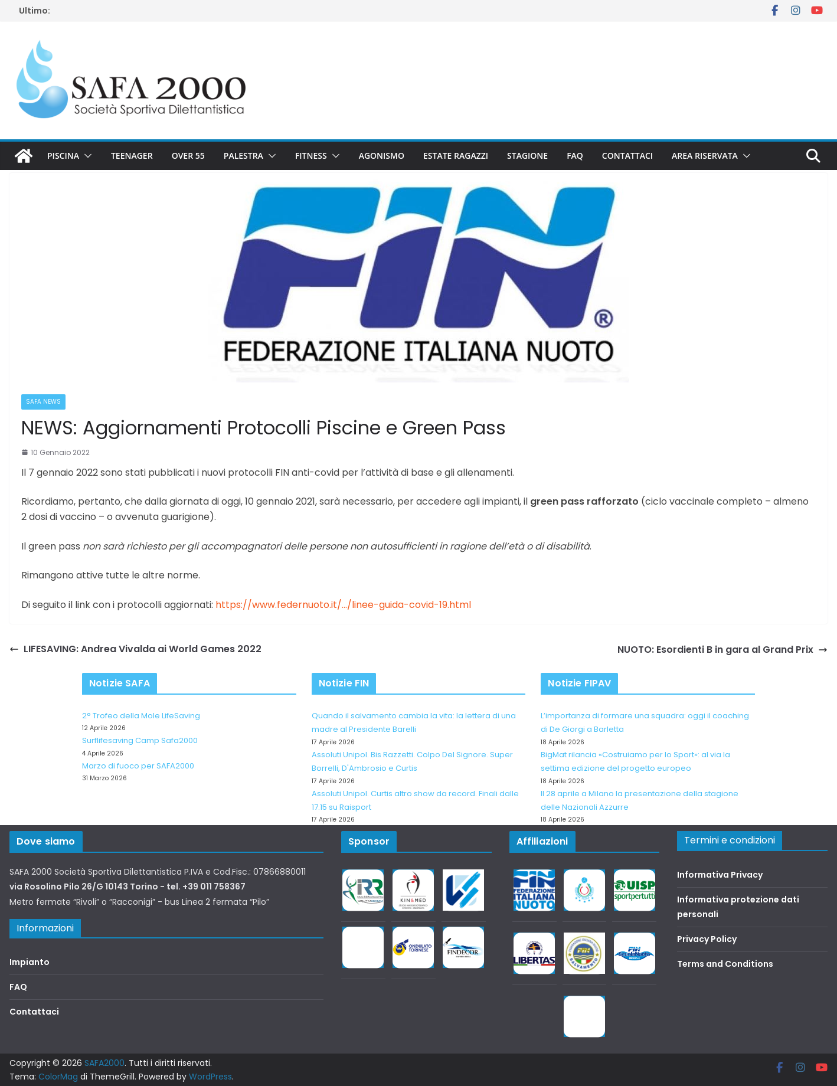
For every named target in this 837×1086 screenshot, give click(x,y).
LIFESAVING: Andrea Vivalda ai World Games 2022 (135, 649)
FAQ (575, 155)
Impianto (29, 962)
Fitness (311, 155)
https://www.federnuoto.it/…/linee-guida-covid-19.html (343, 604)
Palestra (243, 155)
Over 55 (188, 155)
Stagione (527, 155)
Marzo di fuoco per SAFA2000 (138, 765)
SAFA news (43, 401)
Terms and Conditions (725, 964)
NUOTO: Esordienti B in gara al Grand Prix (722, 649)
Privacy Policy (707, 939)
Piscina (63, 155)
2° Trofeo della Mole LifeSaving (141, 715)
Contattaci (627, 155)
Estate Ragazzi (455, 155)
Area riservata (705, 155)
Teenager (132, 155)
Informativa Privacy (720, 875)
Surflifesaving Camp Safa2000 (140, 740)
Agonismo (381, 155)
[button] (85, 156)
